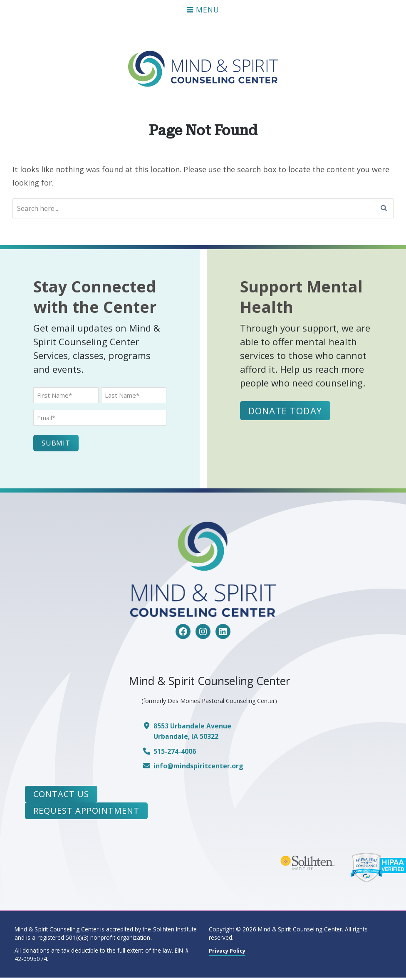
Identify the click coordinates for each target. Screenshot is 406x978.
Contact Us (61, 794)
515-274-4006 (176, 751)
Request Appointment (86, 811)
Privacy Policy (229, 950)
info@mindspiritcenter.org (200, 766)
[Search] (384, 208)
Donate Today (286, 410)
